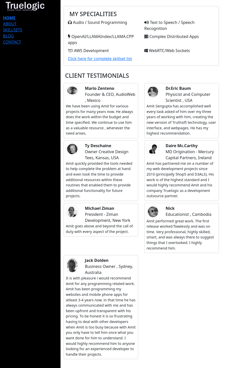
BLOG (8, 36)
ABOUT (10, 24)
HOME (9, 18)
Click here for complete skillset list (100, 58)
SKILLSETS (12, 30)
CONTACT (12, 42)
